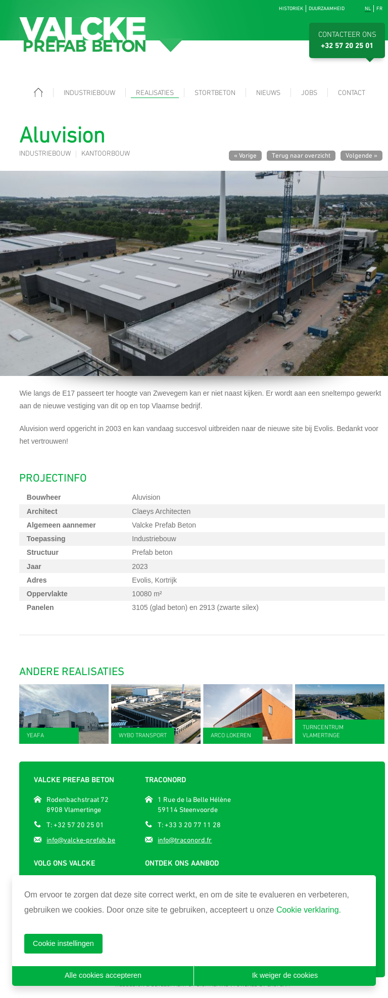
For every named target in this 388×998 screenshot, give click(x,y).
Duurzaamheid (327, 8)
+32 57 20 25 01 (347, 46)
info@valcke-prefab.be (80, 840)
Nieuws (268, 93)
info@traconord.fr (185, 840)
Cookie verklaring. (308, 910)
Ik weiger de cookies (285, 975)
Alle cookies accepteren (103, 975)
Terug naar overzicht (301, 155)
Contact (351, 93)
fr (379, 8)
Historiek (291, 8)
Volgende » (361, 155)
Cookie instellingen (63, 943)
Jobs (309, 93)
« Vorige (245, 155)
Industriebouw (89, 93)
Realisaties (155, 93)
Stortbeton (215, 93)
